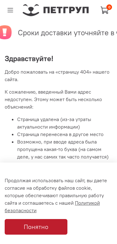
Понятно (36, 227)
